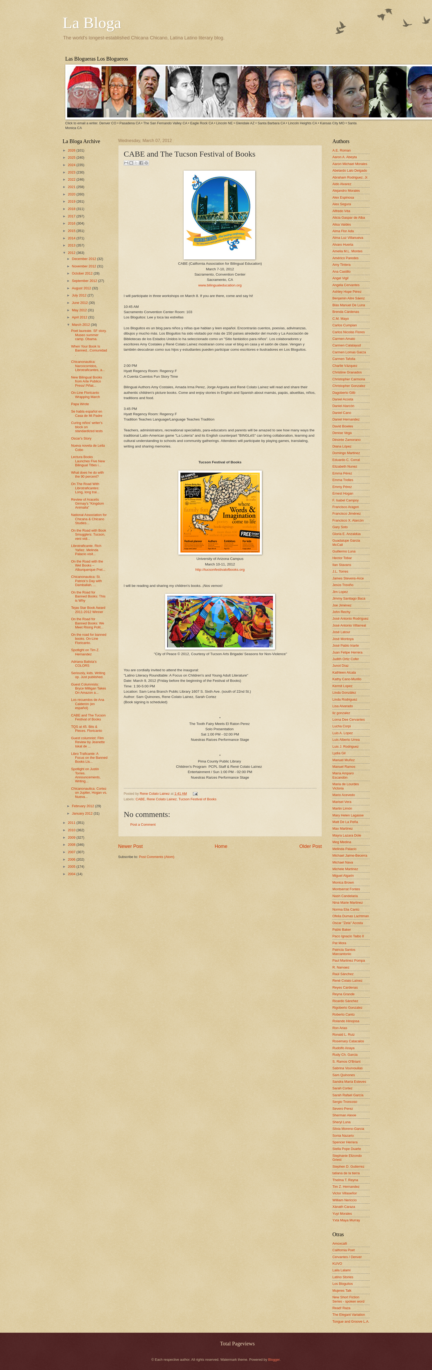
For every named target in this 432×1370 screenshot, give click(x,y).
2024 (72, 165)
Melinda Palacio (345, 849)
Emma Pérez (342, 473)
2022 (72, 179)
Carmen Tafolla (344, 359)
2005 (72, 867)
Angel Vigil (341, 278)
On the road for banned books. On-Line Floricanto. (88, 639)
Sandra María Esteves (349, 1082)
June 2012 (80, 303)
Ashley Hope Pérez (347, 292)
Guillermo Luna (344, 551)
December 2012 (84, 259)
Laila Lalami (342, 1270)
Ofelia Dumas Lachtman (351, 916)
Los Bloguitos (343, 1284)
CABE (140, 799)
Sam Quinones (344, 1075)
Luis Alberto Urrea (346, 740)
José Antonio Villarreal (349, 625)
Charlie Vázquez (345, 366)
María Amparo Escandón (343, 775)
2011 (72, 823)
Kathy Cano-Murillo (347, 679)
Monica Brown (343, 882)
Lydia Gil (339, 753)
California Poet (344, 1250)
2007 (72, 852)
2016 (72, 223)
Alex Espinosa (343, 197)
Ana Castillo (342, 271)
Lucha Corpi (342, 726)
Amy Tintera (342, 265)
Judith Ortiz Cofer (346, 659)
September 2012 (85, 281)
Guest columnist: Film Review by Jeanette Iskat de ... (88, 742)
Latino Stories (343, 1277)
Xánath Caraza (344, 1207)
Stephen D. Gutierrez (349, 1166)
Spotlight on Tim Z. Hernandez (85, 652)
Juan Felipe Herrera (348, 652)
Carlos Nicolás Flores (349, 332)
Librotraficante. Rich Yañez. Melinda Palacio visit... (86, 550)
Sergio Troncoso (345, 1102)
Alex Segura (342, 204)
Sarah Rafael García (348, 1095)
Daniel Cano (342, 413)
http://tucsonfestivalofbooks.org (219, 570)
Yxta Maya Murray (346, 1220)
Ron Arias (340, 1028)
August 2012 (82, 288)
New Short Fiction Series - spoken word (349, 1299)
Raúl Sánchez (343, 974)
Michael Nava (343, 862)
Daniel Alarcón (343, 406)
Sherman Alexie (344, 1115)
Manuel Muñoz (344, 760)
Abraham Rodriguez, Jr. (350, 177)
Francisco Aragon (346, 507)
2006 (72, 859)
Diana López (342, 446)
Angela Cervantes (346, 285)
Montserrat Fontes (346, 889)
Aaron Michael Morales (350, 164)
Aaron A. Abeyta (345, 157)
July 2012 (80, 295)
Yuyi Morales (342, 1214)
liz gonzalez (341, 713)
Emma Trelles (343, 480)
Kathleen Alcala (344, 672)
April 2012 (80, 317)
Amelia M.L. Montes (348, 251)
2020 (72, 194)
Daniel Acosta (343, 399)
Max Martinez (343, 828)
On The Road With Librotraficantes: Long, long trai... (85, 488)
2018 (72, 209)
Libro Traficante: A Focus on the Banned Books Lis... (89, 758)
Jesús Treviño (343, 585)
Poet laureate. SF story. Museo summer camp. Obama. (89, 335)
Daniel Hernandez (346, 419)
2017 (72, 216)
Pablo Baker (342, 929)
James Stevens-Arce (348, 578)
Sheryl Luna (342, 1122)
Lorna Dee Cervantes (349, 719)
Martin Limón (342, 808)
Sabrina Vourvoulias (348, 1068)
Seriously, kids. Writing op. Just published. (88, 675)
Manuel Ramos (344, 767)
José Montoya (343, 639)
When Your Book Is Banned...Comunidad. (89, 350)
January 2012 (83, 813)
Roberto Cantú (344, 1014)
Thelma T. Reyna (345, 1180)
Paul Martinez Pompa (349, 960)
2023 (72, 172)
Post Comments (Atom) (156, 857)
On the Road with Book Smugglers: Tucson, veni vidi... (88, 534)
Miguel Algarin (343, 876)
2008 (72, 845)
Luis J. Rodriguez (346, 746)
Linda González (344, 693)
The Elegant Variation (349, 1315)
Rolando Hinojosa (346, 1021)
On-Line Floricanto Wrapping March (85, 395)
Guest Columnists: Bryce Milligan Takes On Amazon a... (88, 688)
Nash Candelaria (345, 896)
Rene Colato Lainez (155, 794)
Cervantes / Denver (347, 1257)
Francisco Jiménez (347, 513)
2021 (72, 187)
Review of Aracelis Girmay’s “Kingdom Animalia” (87, 503)
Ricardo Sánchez (345, 1001)
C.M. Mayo (341, 319)
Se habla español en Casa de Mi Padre (86, 413)
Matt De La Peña (345, 822)
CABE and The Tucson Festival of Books (88, 717)
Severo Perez (343, 1109)
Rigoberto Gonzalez (348, 1008)
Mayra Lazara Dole (347, 835)
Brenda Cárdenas (346, 312)
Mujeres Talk (342, 1291)
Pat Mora (339, 943)
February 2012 (83, 806)
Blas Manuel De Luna (349, 305)
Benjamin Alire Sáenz (349, 298)
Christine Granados (347, 372)
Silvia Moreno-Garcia (348, 1129)
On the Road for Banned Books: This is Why (88, 596)
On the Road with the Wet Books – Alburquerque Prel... (88, 565)
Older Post (310, 846)
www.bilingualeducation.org (220, 285)
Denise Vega (342, 433)
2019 (72, 201)
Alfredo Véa (341, 211)
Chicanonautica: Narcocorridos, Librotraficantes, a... (88, 366)
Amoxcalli (340, 1243)
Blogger (274, 1360)
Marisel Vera (342, 802)
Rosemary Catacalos (348, 1041)
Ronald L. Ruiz (344, 1034)
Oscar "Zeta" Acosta (348, 923)
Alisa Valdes (342, 224)
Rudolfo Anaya (344, 1048)
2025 (72, 157)
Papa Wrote (80, 404)
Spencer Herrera (345, 1142)
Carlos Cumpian (345, 325)
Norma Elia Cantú (346, 909)
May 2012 (80, 310)
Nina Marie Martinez (348, 903)
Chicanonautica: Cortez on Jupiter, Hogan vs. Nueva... (89, 793)
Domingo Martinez (346, 453)
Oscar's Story (81, 438)
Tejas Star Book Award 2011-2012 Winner (88, 610)
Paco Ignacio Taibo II (348, 936)
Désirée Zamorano (347, 440)
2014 (72, 238)
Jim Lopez (340, 592)
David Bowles (343, 426)
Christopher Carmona (349, 379)
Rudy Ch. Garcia (345, 1055)
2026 (72, 150)
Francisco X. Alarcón (348, 520)
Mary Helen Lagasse (348, 815)
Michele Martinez (345, 869)
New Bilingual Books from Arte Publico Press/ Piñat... (86, 381)
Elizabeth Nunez (345, 466)
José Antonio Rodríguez (351, 618)
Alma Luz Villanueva (348, 238)
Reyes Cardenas (345, 987)
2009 (72, 837)
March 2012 (81, 325)
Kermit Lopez (343, 686)
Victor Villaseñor (345, 1193)
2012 (72, 253)
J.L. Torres (340, 571)
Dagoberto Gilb (344, 393)
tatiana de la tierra (346, 1173)
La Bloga (92, 22)
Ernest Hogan (343, 493)
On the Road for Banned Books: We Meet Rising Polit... (87, 623)
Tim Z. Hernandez (346, 1187)
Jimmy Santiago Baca (349, 598)
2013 (72, 245)
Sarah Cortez (343, 1088)
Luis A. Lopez (343, 733)
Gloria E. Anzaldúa (347, 534)
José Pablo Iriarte (346, 645)
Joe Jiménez (342, 605)
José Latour (341, 632)
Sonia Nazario (343, 1136)
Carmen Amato (344, 339)
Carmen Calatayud (347, 345)
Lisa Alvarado (343, 706)
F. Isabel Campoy (346, 500)
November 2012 (84, 266)
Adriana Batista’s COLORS (84, 664)
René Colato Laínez (348, 981)
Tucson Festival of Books (197, 799)
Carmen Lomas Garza (349, 352)
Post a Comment (143, 824)
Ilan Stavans (342, 565)
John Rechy (342, 612)
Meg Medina (342, 842)
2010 (72, 830)
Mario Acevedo (344, 795)
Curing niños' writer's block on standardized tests (87, 427)
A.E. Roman (342, 150)
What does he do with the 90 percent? (87, 474)
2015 (72, 231)
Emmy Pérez (342, 487)
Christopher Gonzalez (349, 386)
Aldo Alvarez (342, 184)
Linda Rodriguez (345, 699)
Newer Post (130, 846)
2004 (72, 874)
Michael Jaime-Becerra (350, 855)
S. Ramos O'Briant (347, 1061)
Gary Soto (340, 527)
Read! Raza (342, 1308)
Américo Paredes (346, 258)
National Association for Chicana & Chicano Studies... (89, 519)
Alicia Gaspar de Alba (349, 218)
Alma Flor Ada (343, 231)
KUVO (337, 1264)
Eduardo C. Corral (346, 460)
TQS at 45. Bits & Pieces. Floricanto (86, 729)
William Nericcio (345, 1200)
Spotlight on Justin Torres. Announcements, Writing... (86, 775)
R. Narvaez (341, 967)
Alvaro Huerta (343, 244)
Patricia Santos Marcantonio (344, 952)
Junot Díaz (341, 666)
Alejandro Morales (346, 191)
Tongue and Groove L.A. (351, 1321)
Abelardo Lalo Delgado (350, 170)
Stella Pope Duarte (347, 1149)
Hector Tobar (342, 558)
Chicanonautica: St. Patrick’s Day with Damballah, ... (86, 581)
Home (221, 846)
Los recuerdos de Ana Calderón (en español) (87, 704)
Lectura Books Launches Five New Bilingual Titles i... (88, 461)
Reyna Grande (344, 994)
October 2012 (83, 273)
